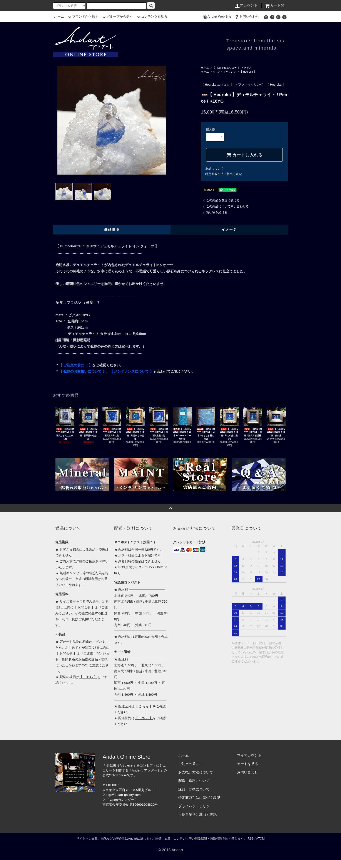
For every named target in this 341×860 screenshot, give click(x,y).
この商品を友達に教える (220, 200)
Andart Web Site (216, 16)
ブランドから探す (82, 16)
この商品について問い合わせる (225, 206)
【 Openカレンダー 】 (122, 800)
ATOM (260, 838)
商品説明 (111, 229)
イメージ (229, 229)
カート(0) (275, 5)
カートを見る (247, 764)
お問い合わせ (246, 16)
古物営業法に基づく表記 (197, 815)
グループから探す (117, 16)
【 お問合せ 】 (84, 607)
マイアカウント (249, 755)
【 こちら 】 (88, 677)
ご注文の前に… (190, 764)
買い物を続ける (214, 212)
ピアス (248, 67)
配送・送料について (194, 781)
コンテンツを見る (151, 16)
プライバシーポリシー (195, 806)
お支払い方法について (195, 772)
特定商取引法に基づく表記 (223, 174)
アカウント (246, 5)
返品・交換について (194, 789)
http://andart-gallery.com (123, 795)
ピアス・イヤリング (224, 71)
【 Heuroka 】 (248, 71)
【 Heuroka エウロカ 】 (226, 67)
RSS (250, 838)
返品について (214, 168)
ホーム (59, 16)
